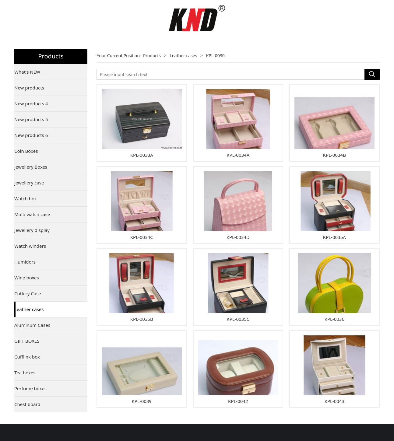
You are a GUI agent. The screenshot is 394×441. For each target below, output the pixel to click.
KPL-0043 (334, 401)
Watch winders (30, 246)
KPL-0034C (141, 237)
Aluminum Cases (32, 325)
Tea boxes (24, 372)
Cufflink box (27, 357)
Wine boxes (26, 278)
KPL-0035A (334, 237)
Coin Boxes (26, 151)
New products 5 (31, 119)
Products (152, 55)
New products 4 (31, 103)
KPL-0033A (141, 155)
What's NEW (27, 72)
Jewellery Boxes (30, 167)
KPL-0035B (141, 319)
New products (29, 88)
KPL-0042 (238, 401)
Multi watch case (32, 214)
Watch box (25, 198)
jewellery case (29, 183)
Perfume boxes (30, 388)
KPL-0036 (334, 319)
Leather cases (29, 309)
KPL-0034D (238, 237)
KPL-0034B (334, 155)
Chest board (27, 404)
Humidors (25, 262)
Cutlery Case (27, 293)
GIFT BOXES (27, 341)
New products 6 (31, 135)
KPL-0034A (238, 155)
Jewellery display (32, 230)
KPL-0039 (142, 401)
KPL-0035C (238, 319)
